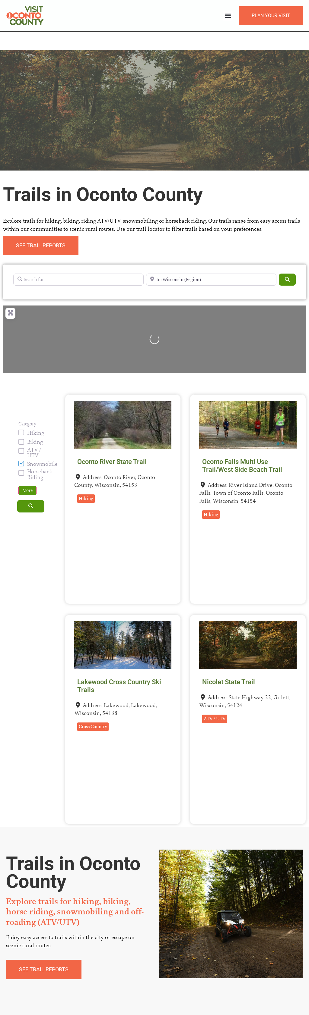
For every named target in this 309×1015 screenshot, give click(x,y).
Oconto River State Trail (112, 443)
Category (27, 405)
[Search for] (78, 261)
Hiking (35, 414)
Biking (35, 424)
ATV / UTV (34, 434)
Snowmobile (42, 446)
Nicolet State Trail (228, 663)
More (27, 472)
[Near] (211, 261)
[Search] (287, 261)
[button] (228, 16)
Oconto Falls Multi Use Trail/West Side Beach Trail (242, 447)
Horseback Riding (39, 456)
